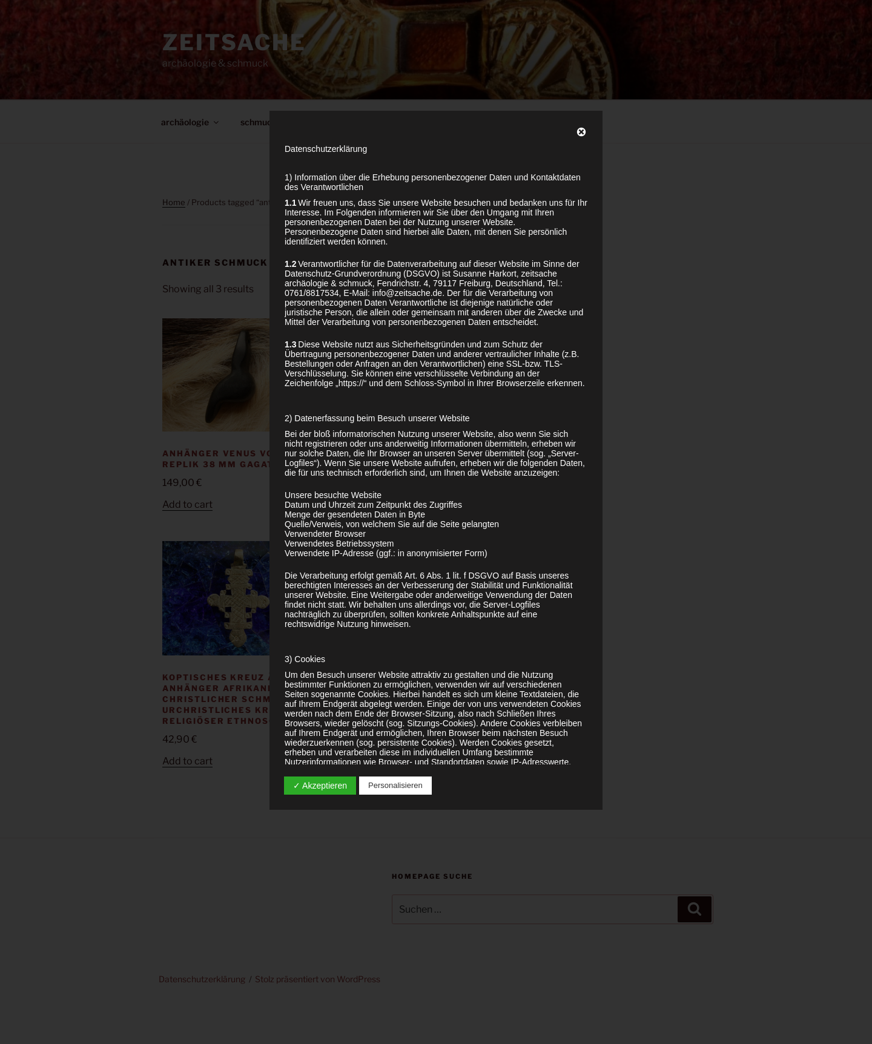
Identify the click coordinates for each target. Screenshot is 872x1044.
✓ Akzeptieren (320, 785)
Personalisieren (395, 785)
